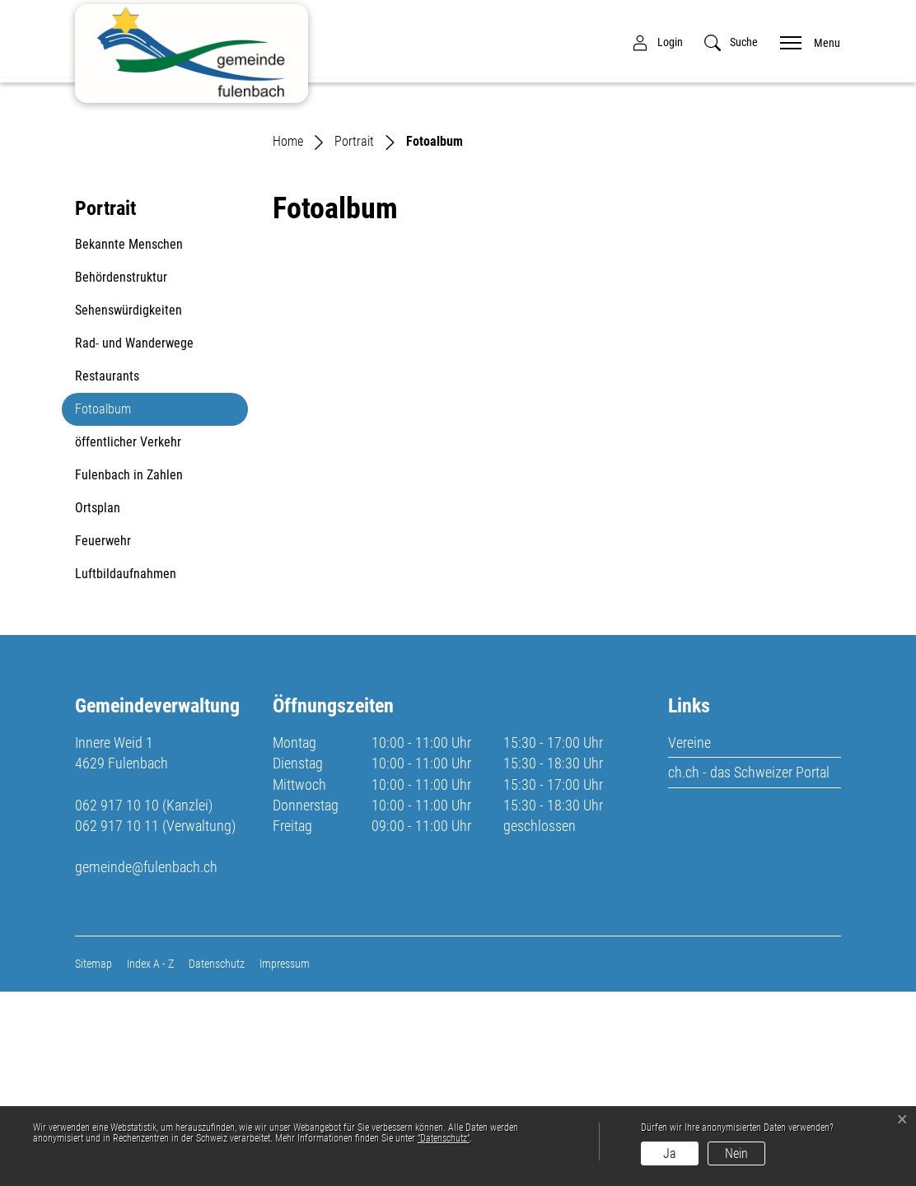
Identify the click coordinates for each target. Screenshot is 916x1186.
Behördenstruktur (121, 471)
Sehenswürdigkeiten (128, 504)
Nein (736, 1153)
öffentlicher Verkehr (128, 636)
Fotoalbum (114, 607)
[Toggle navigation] (805, 41)
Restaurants (107, 570)
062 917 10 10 (117, 999)
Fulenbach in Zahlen (129, 669)
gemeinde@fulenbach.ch (146, 1062)
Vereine (689, 937)
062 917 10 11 (117, 1021)
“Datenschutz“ (444, 1138)
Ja (669, 1153)
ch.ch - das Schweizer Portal (749, 967)
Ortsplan (97, 702)
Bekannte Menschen (129, 438)
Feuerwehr (103, 735)
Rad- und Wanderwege (134, 537)
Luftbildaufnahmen (125, 768)
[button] (731, 42)
